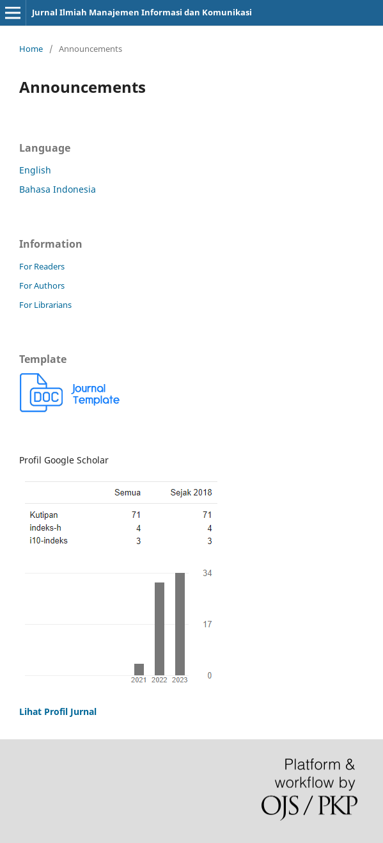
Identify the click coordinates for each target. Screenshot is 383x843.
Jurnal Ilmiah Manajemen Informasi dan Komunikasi (142, 12)
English (35, 170)
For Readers (42, 266)
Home (31, 48)
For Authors (42, 285)
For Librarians (45, 304)
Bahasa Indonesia (57, 189)
